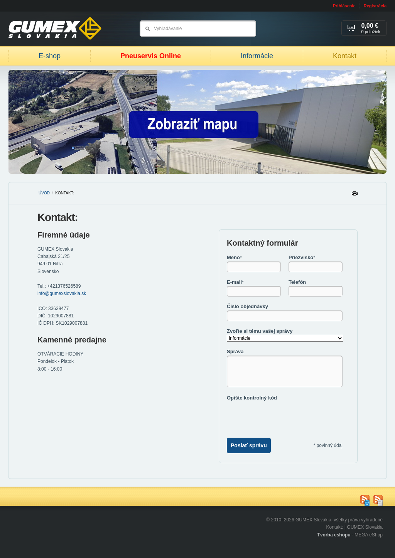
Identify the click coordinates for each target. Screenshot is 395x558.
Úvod (44, 193)
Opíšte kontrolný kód (252, 398)
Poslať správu (249, 445)
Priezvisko (302, 257)
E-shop (50, 56)
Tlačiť (354, 195)
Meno (234, 257)
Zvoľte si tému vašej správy (259, 331)
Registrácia (375, 5)
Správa (235, 351)
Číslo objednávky (247, 306)
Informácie (257, 56)
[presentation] (285, 416)
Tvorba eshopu (334, 535)
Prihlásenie (344, 5)
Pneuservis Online (150, 56)
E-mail (235, 282)
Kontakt (344, 56)
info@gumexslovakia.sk (61, 293)
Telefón (297, 282)
